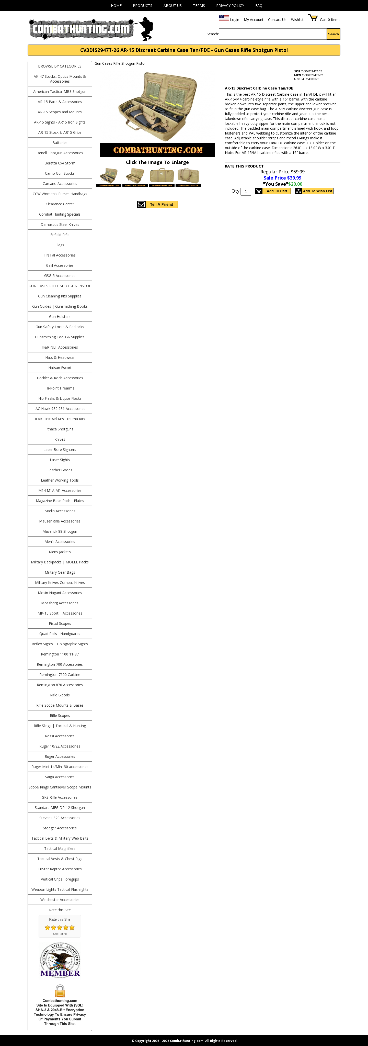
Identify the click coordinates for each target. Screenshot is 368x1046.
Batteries (59, 142)
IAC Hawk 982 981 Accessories (59, 408)
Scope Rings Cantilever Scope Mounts (60, 787)
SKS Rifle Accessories (59, 797)
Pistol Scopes (60, 623)
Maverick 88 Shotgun (59, 531)
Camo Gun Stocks (60, 173)
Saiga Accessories (60, 776)
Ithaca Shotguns (60, 429)
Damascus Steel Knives (60, 224)
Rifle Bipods (60, 695)
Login (234, 19)
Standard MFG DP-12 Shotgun (60, 807)
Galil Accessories (60, 265)
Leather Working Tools (60, 480)
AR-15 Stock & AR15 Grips (60, 132)
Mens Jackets (60, 551)
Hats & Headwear (60, 357)
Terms (199, 5)
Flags (59, 244)
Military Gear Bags (60, 572)
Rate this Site (60, 909)
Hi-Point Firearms (59, 388)
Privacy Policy (230, 5)
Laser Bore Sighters (59, 449)
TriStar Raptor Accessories (60, 868)
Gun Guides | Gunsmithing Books (60, 306)
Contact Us (277, 19)
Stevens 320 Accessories (59, 817)
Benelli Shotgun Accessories (60, 152)
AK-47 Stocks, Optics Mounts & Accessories (60, 79)
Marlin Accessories (59, 510)
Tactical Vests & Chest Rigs (59, 858)
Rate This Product (244, 166)
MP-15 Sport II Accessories (60, 613)
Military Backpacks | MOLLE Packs (60, 562)
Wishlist (297, 19)
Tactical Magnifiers (59, 848)
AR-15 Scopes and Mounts (60, 111)
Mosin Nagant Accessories (60, 592)
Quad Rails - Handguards (59, 633)
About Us (173, 5)
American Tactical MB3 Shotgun (59, 91)
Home (116, 5)
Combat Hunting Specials (59, 214)
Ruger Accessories (60, 756)
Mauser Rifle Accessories (59, 521)
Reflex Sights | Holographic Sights (60, 643)
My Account (253, 19)
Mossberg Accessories (59, 602)
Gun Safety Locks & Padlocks (60, 326)
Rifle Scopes (60, 715)
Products (142, 5)
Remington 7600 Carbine (59, 674)
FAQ (258, 5)
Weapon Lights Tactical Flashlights (59, 889)
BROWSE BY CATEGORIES (60, 66)
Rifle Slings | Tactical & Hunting (60, 725)
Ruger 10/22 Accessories (59, 746)
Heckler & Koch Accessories (60, 377)
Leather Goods (60, 470)
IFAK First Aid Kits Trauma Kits (60, 418)
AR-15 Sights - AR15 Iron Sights (60, 122)
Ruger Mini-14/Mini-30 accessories (59, 766)
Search (333, 34)
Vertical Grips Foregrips (60, 879)
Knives (59, 439)
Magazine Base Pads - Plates (60, 500)
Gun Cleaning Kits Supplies (60, 296)
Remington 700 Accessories (60, 664)
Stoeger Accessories (60, 828)
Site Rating (60, 933)
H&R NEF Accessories (60, 347)
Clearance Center (60, 204)
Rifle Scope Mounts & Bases (60, 705)
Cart (323, 19)
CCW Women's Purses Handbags (60, 193)
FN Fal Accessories (60, 255)
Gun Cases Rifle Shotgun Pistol (60, 285)
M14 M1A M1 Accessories (60, 490)
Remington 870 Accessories (60, 684)
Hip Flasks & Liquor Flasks (60, 398)
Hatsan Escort (60, 367)
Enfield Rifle (60, 234)
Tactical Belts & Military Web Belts (59, 838)
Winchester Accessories (59, 899)
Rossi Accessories (60, 735)
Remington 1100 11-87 (60, 654)
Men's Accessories (59, 541)
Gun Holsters (60, 316)
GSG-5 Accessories (59, 275)
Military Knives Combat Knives (60, 582)
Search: (213, 33)
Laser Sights (60, 459)
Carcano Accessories (60, 183)
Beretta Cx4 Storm (59, 163)
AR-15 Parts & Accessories (60, 101)
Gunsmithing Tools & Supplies (60, 337)
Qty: (236, 191)
